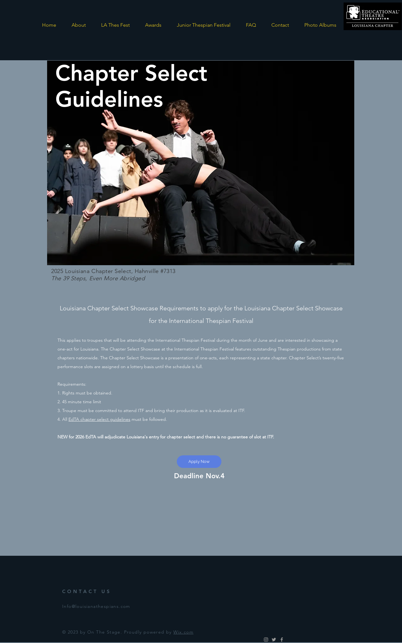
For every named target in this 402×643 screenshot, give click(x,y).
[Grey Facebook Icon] (282, 639)
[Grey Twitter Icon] (274, 639)
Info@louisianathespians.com (96, 606)
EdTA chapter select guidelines (99, 419)
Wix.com (183, 632)
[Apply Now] (199, 461)
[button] (115, 25)
